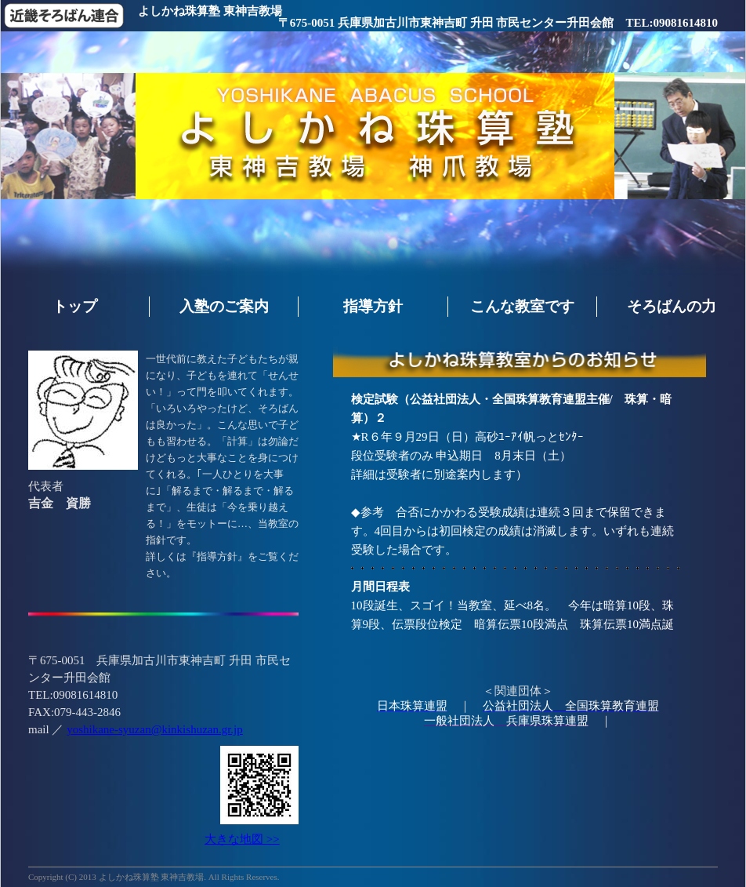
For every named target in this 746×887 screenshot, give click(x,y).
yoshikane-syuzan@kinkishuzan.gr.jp (155, 729)
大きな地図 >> (242, 839)
